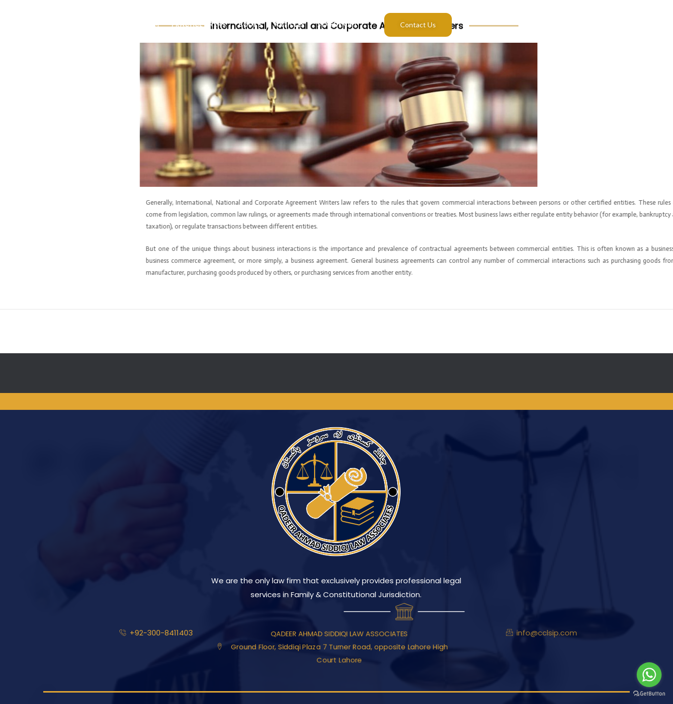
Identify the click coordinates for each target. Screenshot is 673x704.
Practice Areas (199, 24)
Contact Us (418, 24)
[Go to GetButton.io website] (649, 694)
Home (59, 24)
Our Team (143, 24)
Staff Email (337, 24)
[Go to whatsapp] (649, 674)
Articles (289, 24)
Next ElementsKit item (626, 331)
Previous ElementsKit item (53, 331)
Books (251, 24)
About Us (97, 24)
